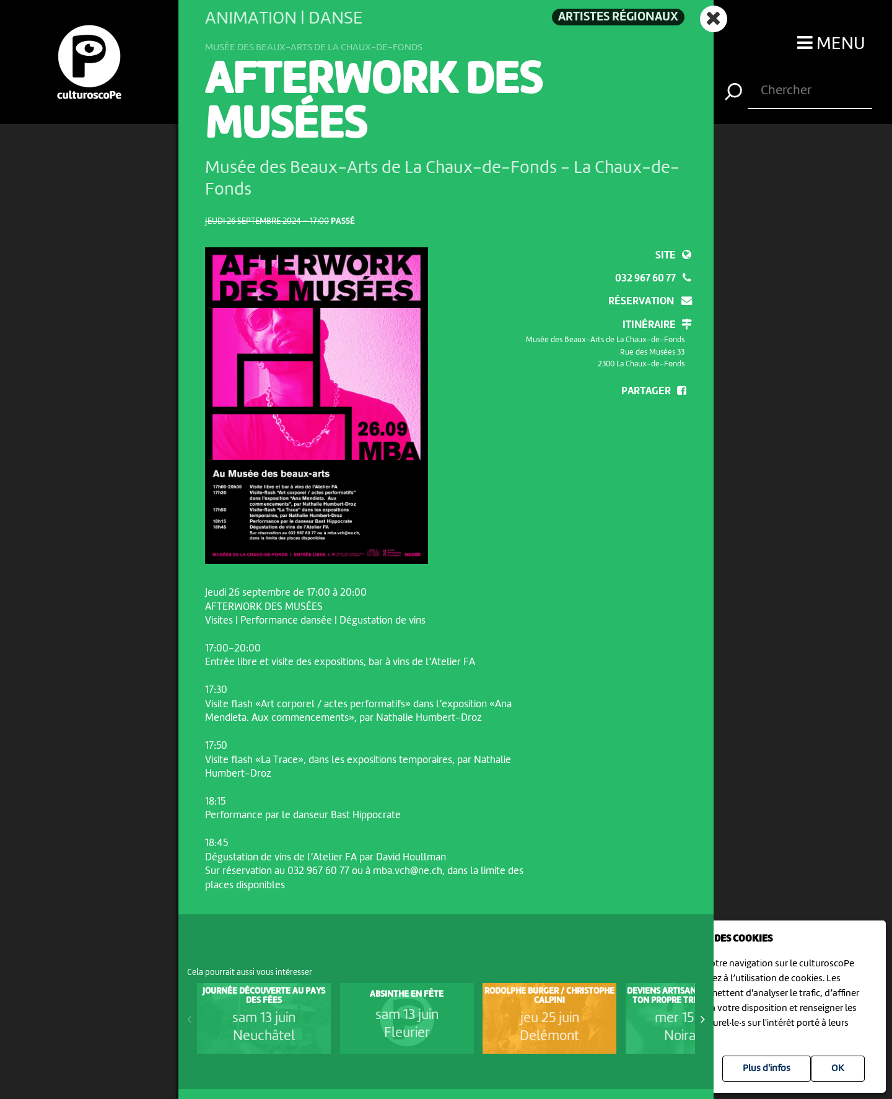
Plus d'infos (766, 1069)
